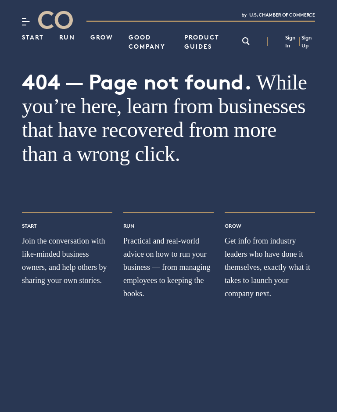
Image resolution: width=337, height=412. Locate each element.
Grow (101, 37)
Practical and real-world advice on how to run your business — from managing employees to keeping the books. (166, 267)
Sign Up (306, 41)
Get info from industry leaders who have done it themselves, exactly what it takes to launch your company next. (267, 267)
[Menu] (25, 21)
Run (67, 37)
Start (33, 37)
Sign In (290, 41)
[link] (246, 42)
